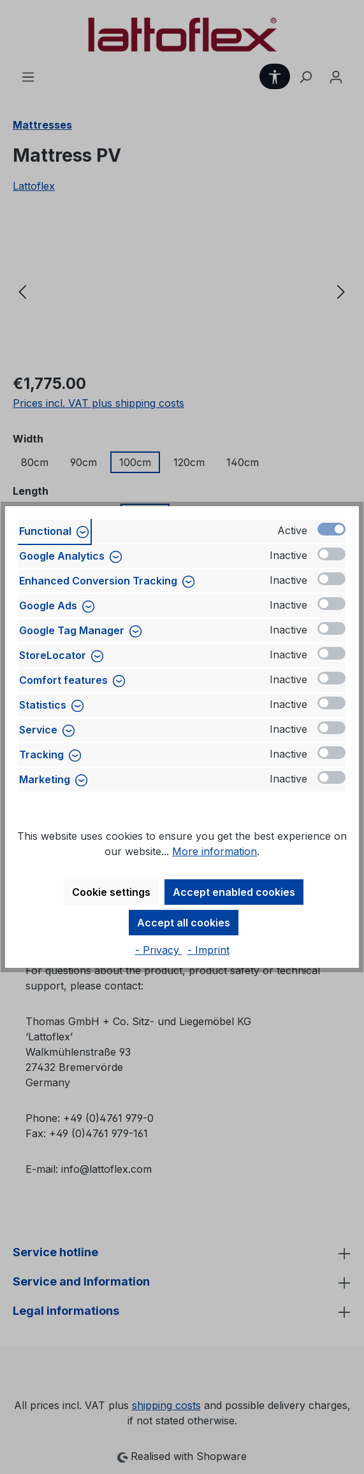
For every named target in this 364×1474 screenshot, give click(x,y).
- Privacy (158, 950)
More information (214, 851)
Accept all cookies (183, 922)
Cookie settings (111, 892)
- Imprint (208, 950)
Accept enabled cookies (234, 892)
